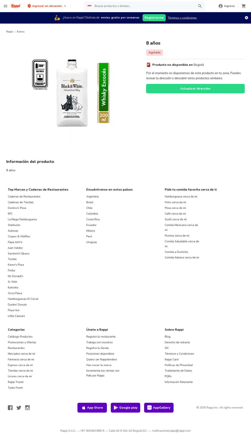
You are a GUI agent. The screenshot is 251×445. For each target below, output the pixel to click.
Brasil (89, 202)
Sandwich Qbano (18, 253)
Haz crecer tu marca (98, 365)
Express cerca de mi (20, 365)
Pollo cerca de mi (175, 202)
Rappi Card (171, 359)
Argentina (92, 196)
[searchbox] (143, 6)
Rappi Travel (16, 382)
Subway (13, 231)
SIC (167, 348)
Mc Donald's (15, 276)
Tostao (12, 259)
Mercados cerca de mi (21, 354)
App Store (92, 407)
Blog (167, 337)
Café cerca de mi (175, 214)
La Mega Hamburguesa (22, 219)
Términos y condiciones (182, 18)
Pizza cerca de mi (175, 208)
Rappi (9, 31)
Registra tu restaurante (100, 337)
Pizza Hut (13, 310)
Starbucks (14, 225)
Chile (89, 208)
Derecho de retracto (177, 342)
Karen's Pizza (16, 265)
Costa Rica (93, 219)
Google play (126, 407)
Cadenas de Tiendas (21, 202)
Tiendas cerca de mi (20, 371)
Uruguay (91, 242)
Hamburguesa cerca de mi (181, 196)
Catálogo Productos (20, 337)
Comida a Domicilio (176, 252)
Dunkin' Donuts (17, 304)
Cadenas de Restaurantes (24, 196)
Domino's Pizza (17, 208)
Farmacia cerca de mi (21, 359)
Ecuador (91, 225)
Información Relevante (179, 382)
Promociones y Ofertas (22, 342)
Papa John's (15, 242)
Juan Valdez (15, 248)
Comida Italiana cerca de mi (182, 257)
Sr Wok (12, 282)
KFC (10, 214)
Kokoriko (13, 287)
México (90, 231)
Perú (89, 236)
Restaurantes (16, 348)
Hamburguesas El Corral (23, 299)
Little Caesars (16, 316)
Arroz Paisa (15, 293)
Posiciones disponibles (100, 354)
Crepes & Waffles (19, 236)
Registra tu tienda (97, 348)
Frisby (11, 270)
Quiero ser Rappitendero (101, 359)
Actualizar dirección (195, 88)
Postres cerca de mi (177, 236)
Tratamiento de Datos (178, 371)
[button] (47, 6)
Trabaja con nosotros (99, 342)
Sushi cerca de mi (176, 219)
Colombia (92, 214)
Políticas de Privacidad (179, 365)
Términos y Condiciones (179, 354)
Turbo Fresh (15, 388)
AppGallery (158, 407)
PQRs (168, 376)
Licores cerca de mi (20, 376)
